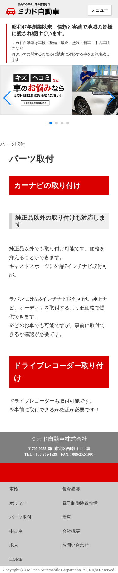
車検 (13, 489)
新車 (66, 517)
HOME (15, 559)
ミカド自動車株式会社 (59, 439)
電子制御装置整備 (80, 503)
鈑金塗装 (71, 489)
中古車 (16, 531)
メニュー (99, 10)
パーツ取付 (20, 517)
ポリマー (18, 503)
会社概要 (71, 531)
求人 (13, 545)
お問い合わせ (75, 545)
